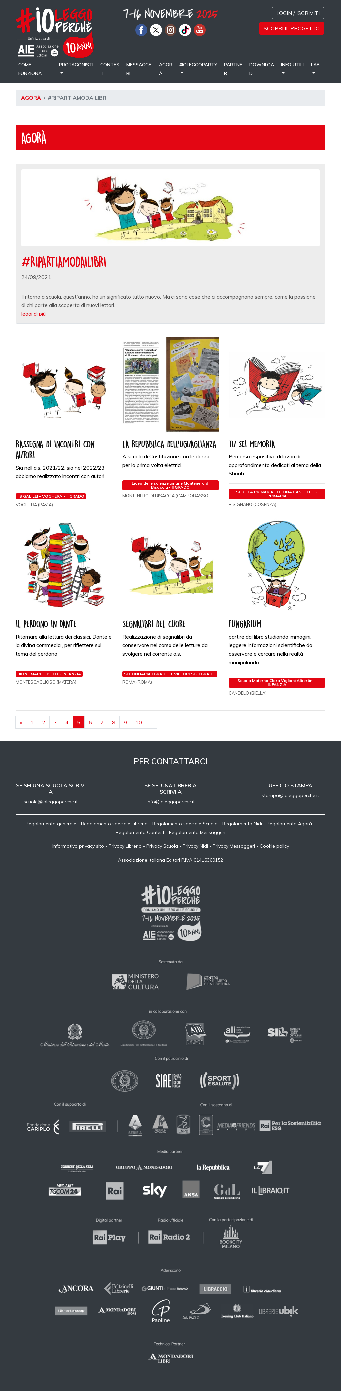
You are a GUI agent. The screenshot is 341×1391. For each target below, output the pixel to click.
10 (138, 722)
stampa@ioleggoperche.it (290, 795)
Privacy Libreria (125, 846)
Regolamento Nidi (242, 824)
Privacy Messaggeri (234, 846)
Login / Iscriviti (298, 13)
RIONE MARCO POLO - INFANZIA (49, 673)
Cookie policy (274, 846)
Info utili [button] (292, 65)
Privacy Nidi (195, 846)
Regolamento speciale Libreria (114, 824)
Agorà (165, 69)
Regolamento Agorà (289, 824)
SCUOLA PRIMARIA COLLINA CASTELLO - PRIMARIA (277, 493)
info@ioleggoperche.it (171, 802)
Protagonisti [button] (76, 65)
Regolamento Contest (140, 832)
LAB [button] (315, 65)
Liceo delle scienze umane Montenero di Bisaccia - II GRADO (170, 485)
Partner (233, 69)
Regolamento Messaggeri (197, 832)
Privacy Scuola (162, 846)
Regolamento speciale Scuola (185, 824)
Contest (109, 69)
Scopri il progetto (292, 28)
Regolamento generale (51, 824)
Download (261, 69)
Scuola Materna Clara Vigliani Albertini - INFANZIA (276, 682)
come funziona (30, 69)
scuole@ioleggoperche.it (51, 802)
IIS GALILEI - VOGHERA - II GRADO (50, 496)
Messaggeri (138, 69)
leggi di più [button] (33, 313)
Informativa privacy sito (78, 846)
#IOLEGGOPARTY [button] (198, 65)
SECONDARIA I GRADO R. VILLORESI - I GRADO (170, 673)
